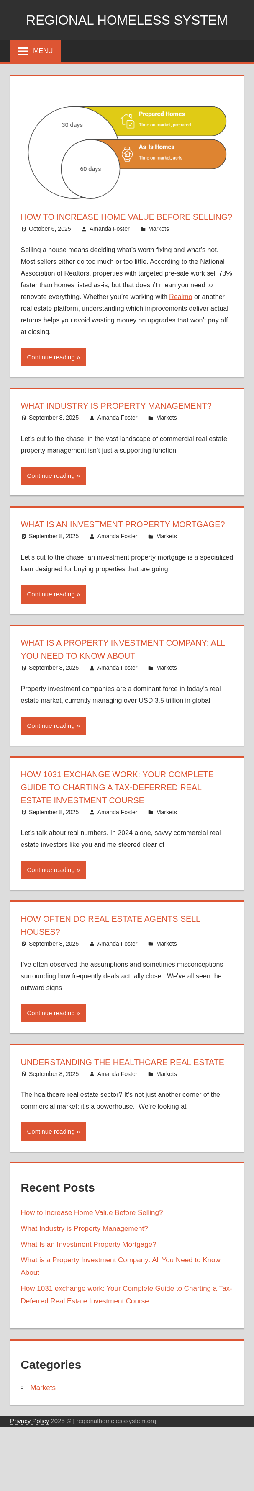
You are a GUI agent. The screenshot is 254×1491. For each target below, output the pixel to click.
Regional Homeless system (127, 19)
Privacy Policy (30, 1485)
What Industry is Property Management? (84, 1293)
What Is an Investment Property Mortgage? (89, 1309)
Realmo (180, 309)
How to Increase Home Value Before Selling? (92, 1277)
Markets (158, 241)
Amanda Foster (110, 241)
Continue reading (51, 369)
